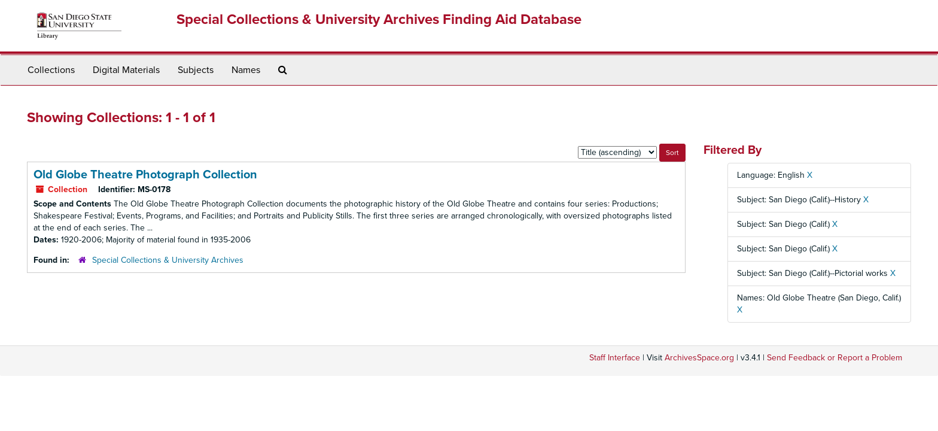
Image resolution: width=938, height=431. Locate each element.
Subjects (196, 70)
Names (246, 70)
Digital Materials (126, 70)
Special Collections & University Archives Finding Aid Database (378, 19)
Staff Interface (614, 358)
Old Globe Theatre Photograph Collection (145, 175)
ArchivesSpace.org (699, 358)
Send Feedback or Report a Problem (834, 358)
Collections (51, 70)
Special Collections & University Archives (167, 260)
